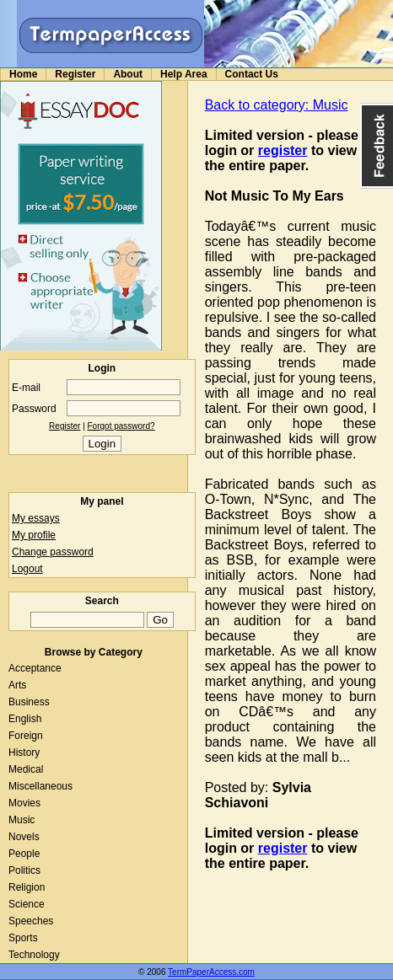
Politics (24, 870)
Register (75, 74)
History (24, 752)
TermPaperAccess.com (211, 972)
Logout (27, 569)
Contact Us (251, 74)
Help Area (183, 74)
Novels (24, 837)
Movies (24, 803)
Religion (26, 887)
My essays (36, 518)
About (128, 74)
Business (29, 702)
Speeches (30, 921)
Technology (34, 955)
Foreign (25, 736)
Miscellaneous (40, 786)
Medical (25, 769)
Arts (17, 685)
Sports (23, 938)
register (283, 150)
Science (26, 904)
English (24, 719)
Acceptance (35, 668)
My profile (34, 535)
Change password (53, 552)
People (24, 854)
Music (21, 820)
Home (23, 74)
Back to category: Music (276, 105)
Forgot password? (121, 426)
